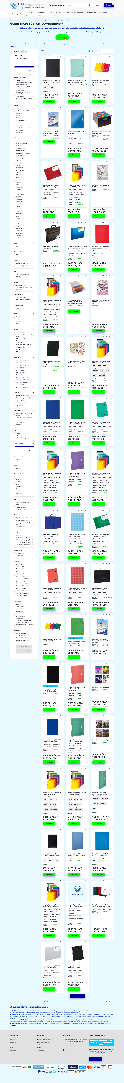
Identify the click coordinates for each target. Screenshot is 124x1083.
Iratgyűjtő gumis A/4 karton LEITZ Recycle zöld (76, 642)
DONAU (19, 113)
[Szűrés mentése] (22, 51)
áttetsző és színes (22, 509)
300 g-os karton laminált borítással (25, 341)
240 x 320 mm (21, 566)
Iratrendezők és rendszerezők (32, 20)
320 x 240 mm (21, 375)
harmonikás (20, 613)
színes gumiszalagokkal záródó (25, 523)
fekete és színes (21, 507)
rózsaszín (19, 213)
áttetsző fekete (21, 146)
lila (17, 184)
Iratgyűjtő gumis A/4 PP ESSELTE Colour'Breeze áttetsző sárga (75, 906)
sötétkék (19, 218)
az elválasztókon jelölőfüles (25, 624)
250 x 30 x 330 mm (22, 571)
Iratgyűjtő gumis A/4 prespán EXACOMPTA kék (101, 361)
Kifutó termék (21, 96)
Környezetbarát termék (22, 58)
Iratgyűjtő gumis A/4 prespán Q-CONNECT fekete (77, 966)
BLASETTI (19, 108)
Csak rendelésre (22, 90)
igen (18, 308)
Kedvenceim (13, 1050)
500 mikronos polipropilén (24, 540)
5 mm (18, 491)
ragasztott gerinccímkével (24, 417)
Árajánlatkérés (41, 12)
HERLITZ (19, 123)
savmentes (20, 422)
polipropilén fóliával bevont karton (25, 335)
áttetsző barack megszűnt (24, 143)
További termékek (77, 996)
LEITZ (19, 125)
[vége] (29, 71)
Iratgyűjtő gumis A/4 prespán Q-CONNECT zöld (101, 423)
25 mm (19, 481)
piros (18, 209)
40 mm (19, 486)
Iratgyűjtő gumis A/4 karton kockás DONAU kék (76, 535)
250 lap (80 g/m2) (22, 265)
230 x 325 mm (21, 590)
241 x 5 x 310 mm (22, 377)
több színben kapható (23, 274)
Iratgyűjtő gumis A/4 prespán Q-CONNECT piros (52, 588)
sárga (18, 216)
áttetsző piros (21, 150)
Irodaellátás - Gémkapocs (56, 12)
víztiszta (19, 235)
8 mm (19, 489)
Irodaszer (18, 20)
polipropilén (20, 332)
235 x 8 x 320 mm (22, 586)
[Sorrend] (105, 51)
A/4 (18, 246)
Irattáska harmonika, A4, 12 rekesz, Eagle (51, 247)
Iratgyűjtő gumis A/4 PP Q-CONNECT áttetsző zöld (100, 535)
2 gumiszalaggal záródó (24, 398)
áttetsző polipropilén (23, 537)
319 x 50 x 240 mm (22, 382)
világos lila (20, 228)
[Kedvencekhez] (57, 56)
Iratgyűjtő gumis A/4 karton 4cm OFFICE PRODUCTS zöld (101, 905)
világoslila (19, 230)
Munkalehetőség (51, 15)
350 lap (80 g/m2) (22, 638)
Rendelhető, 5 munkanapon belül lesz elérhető (25, 83)
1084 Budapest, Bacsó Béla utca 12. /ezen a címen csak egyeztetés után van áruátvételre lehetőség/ (76, 1041)
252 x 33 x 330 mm (22, 578)
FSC (18, 460)
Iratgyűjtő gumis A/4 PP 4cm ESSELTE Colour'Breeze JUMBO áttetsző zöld (77, 741)
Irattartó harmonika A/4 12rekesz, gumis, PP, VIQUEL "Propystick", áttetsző (76, 301)
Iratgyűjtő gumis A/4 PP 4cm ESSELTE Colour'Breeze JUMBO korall (77, 689)
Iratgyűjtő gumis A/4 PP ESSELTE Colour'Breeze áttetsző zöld (99, 794)
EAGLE (19, 115)
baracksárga (20, 158)
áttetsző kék (20, 148)
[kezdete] (18, 71)
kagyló (19, 177)
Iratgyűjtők (46, 20)
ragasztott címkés (22, 297)
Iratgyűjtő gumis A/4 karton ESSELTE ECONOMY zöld (76, 423)
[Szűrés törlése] (26, 51)
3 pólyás (19, 419)
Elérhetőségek (40, 1050)
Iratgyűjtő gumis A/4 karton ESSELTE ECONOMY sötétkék (52, 423)
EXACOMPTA (21, 120)
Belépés (12, 1039)
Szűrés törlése (23, 651)
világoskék (20, 226)
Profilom (12, 1045)
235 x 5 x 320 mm (22, 588)
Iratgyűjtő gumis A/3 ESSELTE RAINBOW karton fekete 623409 (52, 362)
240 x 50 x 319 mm (22, 380)
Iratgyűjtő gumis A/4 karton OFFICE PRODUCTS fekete (51, 854)
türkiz (18, 223)
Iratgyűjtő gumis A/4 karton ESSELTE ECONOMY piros (100, 247)
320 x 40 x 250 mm (22, 365)
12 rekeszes (20, 616)
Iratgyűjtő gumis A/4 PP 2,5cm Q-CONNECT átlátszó (52, 966)
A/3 (18, 316)
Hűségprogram (30, 12)
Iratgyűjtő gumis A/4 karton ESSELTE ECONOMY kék (100, 854)
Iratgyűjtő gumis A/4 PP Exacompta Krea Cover (50, 132)
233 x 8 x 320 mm (22, 569)
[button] (16, 13)
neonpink (19, 196)
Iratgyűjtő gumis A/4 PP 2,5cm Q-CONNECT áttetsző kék (77, 247)
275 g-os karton (21, 352)
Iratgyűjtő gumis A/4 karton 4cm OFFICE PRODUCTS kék (76, 854)
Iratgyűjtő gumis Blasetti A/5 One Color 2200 (52, 639)
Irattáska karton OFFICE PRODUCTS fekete (99, 588)
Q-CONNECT (21, 130)
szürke (19, 221)
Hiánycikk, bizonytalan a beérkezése (25, 93)
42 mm (19, 493)
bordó (18, 165)
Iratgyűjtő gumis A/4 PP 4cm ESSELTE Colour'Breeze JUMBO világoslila (77, 475)
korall (18, 182)
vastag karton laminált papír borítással (25, 288)
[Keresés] (89, 5)
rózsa (18, 211)
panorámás (20, 609)
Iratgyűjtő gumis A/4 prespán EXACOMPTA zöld (101, 474)
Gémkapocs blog (91, 12)
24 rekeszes (20, 611)
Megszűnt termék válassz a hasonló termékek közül (25, 99)
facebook (63, 1050)
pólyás (19, 424)
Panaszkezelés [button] (103, 12)
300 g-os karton (21, 338)
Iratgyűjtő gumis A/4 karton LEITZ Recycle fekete (51, 690)
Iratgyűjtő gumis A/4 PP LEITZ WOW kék (77, 132)
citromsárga (20, 167)
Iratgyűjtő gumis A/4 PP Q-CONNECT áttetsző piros (51, 186)
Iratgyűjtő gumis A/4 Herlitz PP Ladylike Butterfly (101, 186)
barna (18, 160)
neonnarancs (20, 194)
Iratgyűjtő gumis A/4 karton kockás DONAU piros (76, 588)
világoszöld (20, 233)
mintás (18, 276)
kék (18, 179)
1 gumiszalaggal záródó (24, 395)
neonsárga (20, 199)
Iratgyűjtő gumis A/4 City (100, 740)
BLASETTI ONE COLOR (23, 110)
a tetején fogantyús (22, 622)
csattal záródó (21, 403)
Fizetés (38, 1045)
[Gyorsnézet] (60, 56)
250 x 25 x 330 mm (22, 583)
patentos (19, 405)
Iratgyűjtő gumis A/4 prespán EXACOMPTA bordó (77, 186)
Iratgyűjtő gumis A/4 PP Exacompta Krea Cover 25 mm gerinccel (101, 640)
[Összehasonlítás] (53, 56)
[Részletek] (49, 101)
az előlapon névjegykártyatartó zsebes (25, 619)
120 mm (19, 255)
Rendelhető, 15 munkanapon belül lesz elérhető (25, 87)
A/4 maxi (19, 319)
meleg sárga (20, 187)
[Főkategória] (11, 20)
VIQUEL (19, 132)
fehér (18, 172)
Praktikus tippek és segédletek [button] (74, 12)
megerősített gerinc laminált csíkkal (25, 414)
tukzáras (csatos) (22, 526)
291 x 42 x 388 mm (22, 593)
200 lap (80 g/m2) (22, 633)
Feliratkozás (94, 1059)
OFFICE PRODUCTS (23, 127)
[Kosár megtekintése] (109, 5)
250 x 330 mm (21, 564)
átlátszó (19, 141)
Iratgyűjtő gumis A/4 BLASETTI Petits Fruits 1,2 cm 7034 (77, 361)
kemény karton (21, 347)
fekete (19, 175)
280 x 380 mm (21, 367)
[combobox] (79, 5)
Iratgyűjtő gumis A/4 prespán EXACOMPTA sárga (52, 793)
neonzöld (19, 201)
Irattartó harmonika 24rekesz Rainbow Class (101, 132)
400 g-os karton (21, 349)
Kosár (11, 1047)
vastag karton (21, 285)
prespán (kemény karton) (24, 344)
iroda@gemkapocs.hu (57, 5)
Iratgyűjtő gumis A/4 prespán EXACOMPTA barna (77, 793)
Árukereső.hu (61, 1068)
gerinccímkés (21, 606)
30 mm (19, 484)
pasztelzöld (20, 206)
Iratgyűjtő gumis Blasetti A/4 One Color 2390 (101, 81)
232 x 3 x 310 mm (22, 387)
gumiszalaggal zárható (23, 299)
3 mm (18, 477)
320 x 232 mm (21, 363)
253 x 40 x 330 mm (22, 576)
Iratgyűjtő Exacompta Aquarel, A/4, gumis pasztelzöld (77, 81)
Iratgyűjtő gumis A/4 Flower (100, 687)
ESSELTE (20, 118)
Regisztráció (13, 1042)
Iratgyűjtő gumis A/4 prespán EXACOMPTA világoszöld (52, 905)
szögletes (20, 553)
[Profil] (99, 5)
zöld (18, 238)
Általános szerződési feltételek (45, 1039)
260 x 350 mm (21, 370)
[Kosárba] (74, 101)
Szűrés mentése (23, 646)
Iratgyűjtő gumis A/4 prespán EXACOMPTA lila (52, 300)
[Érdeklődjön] (49, 141)
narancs (19, 189)
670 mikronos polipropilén (24, 542)
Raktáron (20, 80)
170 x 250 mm (21, 372)
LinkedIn (67, 1050)
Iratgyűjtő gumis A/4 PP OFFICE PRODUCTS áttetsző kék (52, 740)
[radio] (92, 51)
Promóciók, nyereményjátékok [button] (34, 15)
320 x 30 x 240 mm (22, 360)
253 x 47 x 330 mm (22, 581)
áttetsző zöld (20, 155)
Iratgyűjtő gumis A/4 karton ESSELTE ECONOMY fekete (51, 81)
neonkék (19, 192)
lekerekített (20, 555)
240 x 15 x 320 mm (22, 595)
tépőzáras (20, 400)
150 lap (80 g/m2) (22, 263)
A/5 (18, 324)
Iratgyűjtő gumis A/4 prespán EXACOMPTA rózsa (52, 474)
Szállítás (39, 1047)
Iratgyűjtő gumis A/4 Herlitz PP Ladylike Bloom (101, 300)
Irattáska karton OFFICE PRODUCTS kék (50, 535)
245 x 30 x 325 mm (22, 574)
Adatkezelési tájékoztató (43, 1042)
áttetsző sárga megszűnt (24, 153)
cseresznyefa (21, 170)
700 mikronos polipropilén (24, 544)
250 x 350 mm (21, 384)
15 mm (18, 479)
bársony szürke (21, 163)
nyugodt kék (20, 204)
